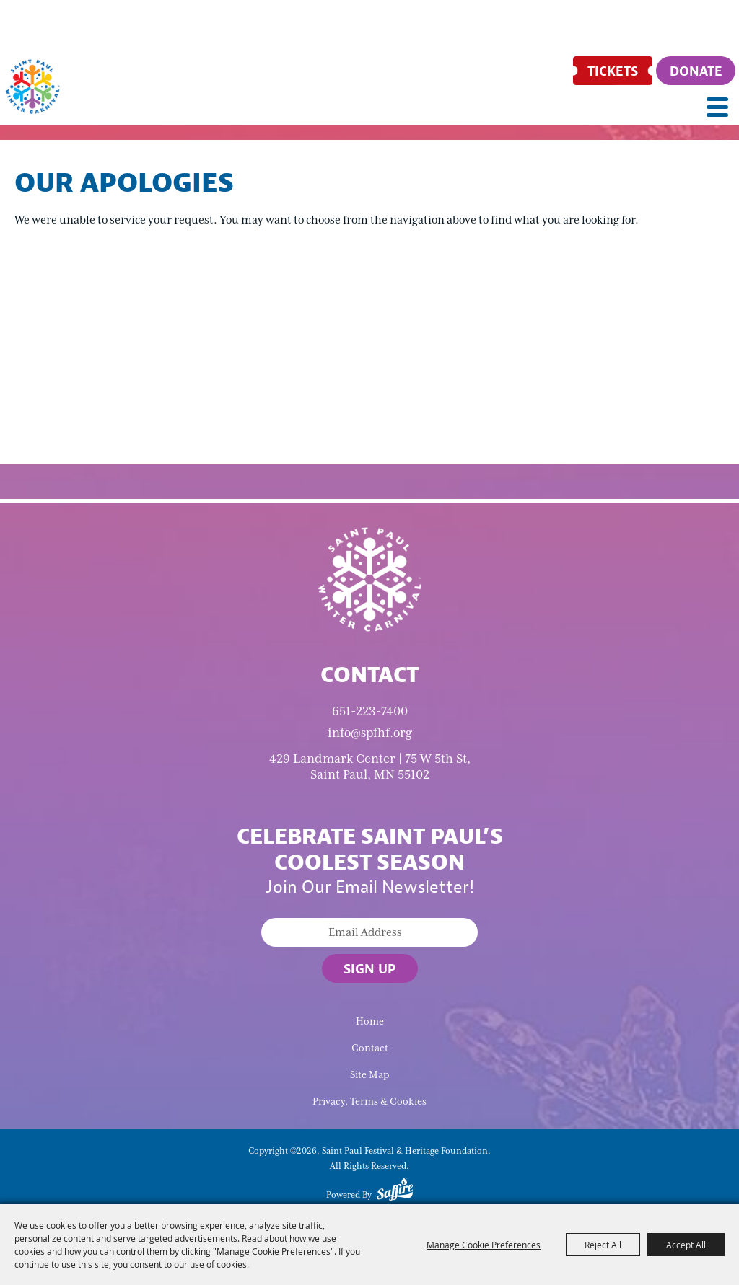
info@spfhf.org (370, 733)
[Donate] (695, 70)
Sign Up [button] (370, 968)
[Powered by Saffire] (395, 1192)
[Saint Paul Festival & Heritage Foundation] (32, 86)
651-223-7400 (370, 711)
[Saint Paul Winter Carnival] (369, 578)
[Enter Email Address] (369, 932)
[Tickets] (612, 70)
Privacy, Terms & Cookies (369, 1101)
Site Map (369, 1075)
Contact (369, 1048)
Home (370, 1021)
